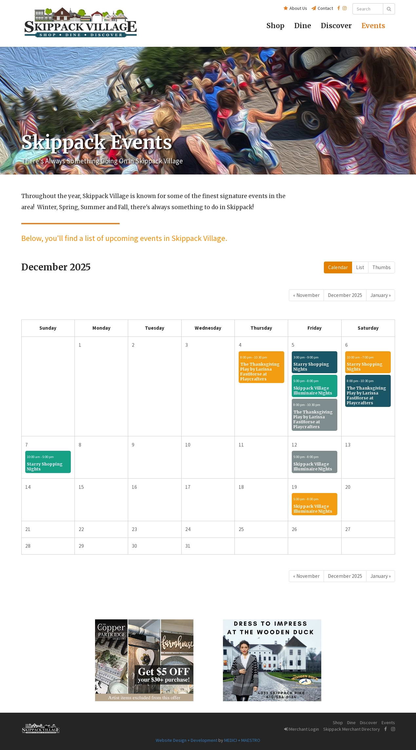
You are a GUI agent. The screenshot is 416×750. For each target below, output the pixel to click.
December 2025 (345, 295)
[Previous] (306, 295)
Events (373, 25)
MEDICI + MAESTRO (242, 740)
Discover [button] (336, 25)
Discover (368, 722)
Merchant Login (301, 729)
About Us (295, 8)
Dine (302, 25)
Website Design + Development (186, 740)
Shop (276, 25)
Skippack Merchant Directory (351, 729)
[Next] (380, 295)
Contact (322, 8)
